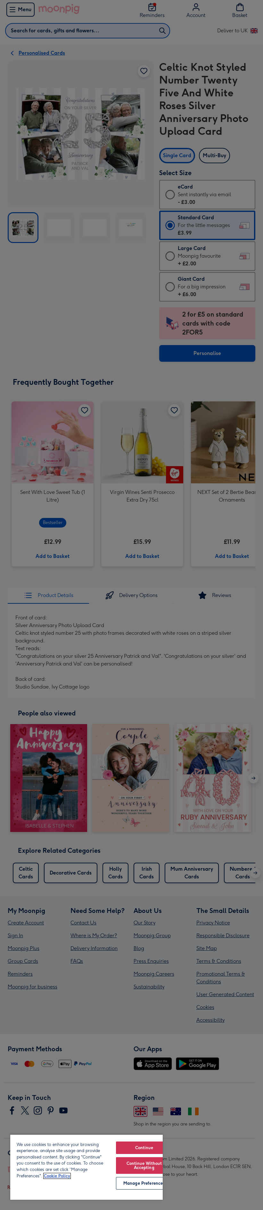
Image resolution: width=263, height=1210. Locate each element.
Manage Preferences (144, 1183)
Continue (144, 1147)
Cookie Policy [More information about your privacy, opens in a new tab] (57, 1176)
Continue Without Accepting (144, 1165)
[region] (86, 1167)
